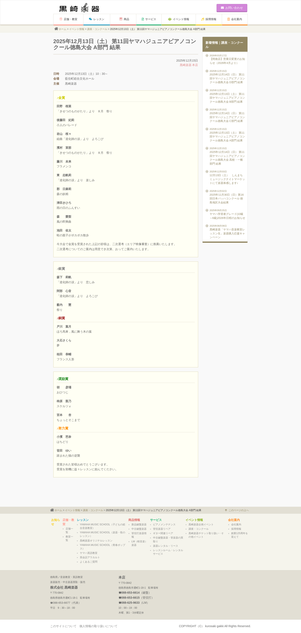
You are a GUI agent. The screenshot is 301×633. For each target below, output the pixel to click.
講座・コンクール (97, 29)
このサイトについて (63, 626)
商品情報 (134, 520)
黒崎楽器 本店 (189, 65)
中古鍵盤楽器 (139, 528)
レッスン (96, 19)
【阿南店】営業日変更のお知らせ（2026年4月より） (226, 59)
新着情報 (211, 42)
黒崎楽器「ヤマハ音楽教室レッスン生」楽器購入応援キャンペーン (226, 231)
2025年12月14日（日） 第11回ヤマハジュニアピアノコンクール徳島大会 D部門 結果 (226, 76)
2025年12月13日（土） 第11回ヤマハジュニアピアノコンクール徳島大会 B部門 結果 (226, 96)
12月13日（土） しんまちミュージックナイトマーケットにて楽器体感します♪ (226, 177)
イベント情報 (178, 19)
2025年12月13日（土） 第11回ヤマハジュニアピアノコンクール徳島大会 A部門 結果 (226, 134)
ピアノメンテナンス (164, 524)
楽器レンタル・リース (165, 545)
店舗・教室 (68, 19)
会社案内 (234, 19)
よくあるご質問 (88, 561)
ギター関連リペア (163, 533)
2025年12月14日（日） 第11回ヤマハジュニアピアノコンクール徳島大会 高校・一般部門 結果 (226, 156)
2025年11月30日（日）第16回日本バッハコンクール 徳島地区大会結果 (226, 196)
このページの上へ (237, 510)
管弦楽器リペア (162, 528)
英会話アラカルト (90, 557)
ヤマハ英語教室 (88, 553)
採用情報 (208, 19)
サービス (149, 19)
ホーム (62, 29)
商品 (124, 19)
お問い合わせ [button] (232, 7)
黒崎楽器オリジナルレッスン (96, 540)
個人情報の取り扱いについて (98, 626)
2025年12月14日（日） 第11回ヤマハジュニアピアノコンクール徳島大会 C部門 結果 (226, 115)
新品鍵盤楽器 (139, 524)
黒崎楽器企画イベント (201, 524)
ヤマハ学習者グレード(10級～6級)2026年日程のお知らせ (226, 214)
